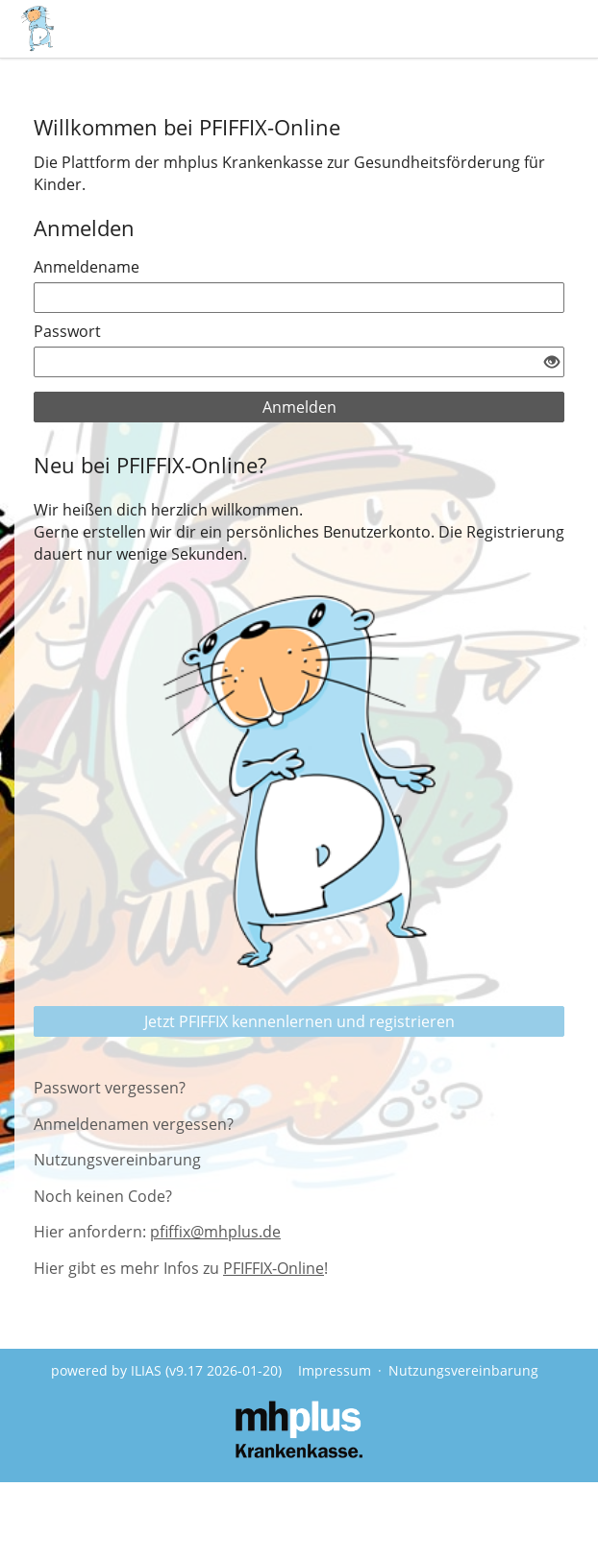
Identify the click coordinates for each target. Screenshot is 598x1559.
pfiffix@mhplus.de (215, 1231)
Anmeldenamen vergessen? (134, 1124)
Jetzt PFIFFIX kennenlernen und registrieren (299, 1021)
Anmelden (299, 407)
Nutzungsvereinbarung (117, 1159)
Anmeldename (86, 266)
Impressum (334, 1370)
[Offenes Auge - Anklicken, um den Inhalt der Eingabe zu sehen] (552, 362)
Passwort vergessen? (110, 1087)
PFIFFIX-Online (273, 1268)
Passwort (67, 331)
